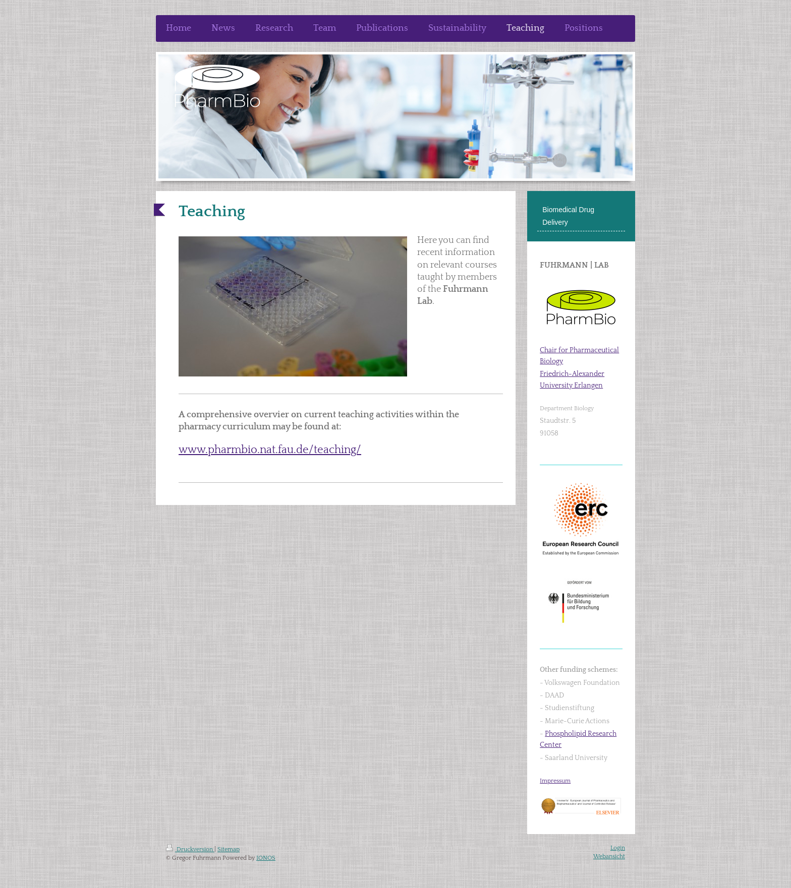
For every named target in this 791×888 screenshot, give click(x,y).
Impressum (555, 781)
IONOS (265, 858)
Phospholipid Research (580, 734)
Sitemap (228, 849)
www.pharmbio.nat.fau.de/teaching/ (270, 449)
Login (617, 848)
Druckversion (190, 849)
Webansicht (609, 856)
